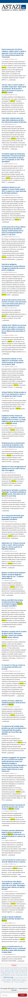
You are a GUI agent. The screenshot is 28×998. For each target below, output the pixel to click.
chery (13, 971)
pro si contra (22, 979)
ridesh (23, 972)
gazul (26, 970)
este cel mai (14, 981)
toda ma (12, 975)
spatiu (2, 967)
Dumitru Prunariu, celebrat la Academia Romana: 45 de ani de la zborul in (13, 703)
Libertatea (15, 59)
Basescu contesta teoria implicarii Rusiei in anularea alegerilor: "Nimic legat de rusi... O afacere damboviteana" (13, 575)
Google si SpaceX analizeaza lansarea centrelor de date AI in (13, 919)
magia (16, 968)
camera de (23, 975)
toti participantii (19, 977)
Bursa (14, 472)
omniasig (14, 980)
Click (14, 398)
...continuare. (12, 80)
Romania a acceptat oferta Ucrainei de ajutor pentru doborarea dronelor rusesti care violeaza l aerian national (14, 634)
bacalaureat (6, 974)
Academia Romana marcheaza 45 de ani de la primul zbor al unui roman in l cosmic (13, 807)
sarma (16, 972)
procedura (21, 981)
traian (21, 967)
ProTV (14, 954)
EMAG (14, 965)
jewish (12, 968)
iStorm (16, 988)
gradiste (20, 968)
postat (2, 971)
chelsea (7, 970)
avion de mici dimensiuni (12, 967)
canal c (2, 970)
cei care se (14, 974)
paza (22, 974)
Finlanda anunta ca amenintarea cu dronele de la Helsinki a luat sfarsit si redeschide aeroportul (13, 445)
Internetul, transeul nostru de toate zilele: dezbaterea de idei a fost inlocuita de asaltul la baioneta (14, 120)
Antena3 (14, 498)
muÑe (4, 979)
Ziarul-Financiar (16, 195)
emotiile (9, 979)
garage (22, 970)
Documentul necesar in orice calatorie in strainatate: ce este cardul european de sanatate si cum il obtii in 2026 (13, 361)
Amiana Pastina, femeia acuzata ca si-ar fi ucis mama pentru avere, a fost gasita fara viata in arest (14, 394)
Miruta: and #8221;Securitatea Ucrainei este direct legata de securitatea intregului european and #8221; (12, 603)
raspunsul (15, 979)
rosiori (2, 975)
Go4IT (14, 923)
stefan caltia (10, 972)
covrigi (17, 975)
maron (18, 970)
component (13, 970)
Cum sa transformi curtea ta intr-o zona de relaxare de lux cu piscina (14, 861)
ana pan (25, 968)
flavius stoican (19, 971)
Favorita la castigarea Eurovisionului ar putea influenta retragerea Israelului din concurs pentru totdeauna (13, 267)
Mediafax (15, 272)
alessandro (4, 972)
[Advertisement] (14, 28)
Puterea (14, 124)
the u (18, 974)
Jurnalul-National (16, 706)
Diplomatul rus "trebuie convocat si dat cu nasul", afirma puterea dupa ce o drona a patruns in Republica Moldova (13, 546)
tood (26, 971)
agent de (7, 975)
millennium (8, 971)
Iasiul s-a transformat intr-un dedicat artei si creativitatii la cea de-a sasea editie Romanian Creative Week (14, 949)
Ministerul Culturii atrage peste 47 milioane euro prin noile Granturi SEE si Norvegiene (14, 468)
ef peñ (19, 980)
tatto (20, 972)
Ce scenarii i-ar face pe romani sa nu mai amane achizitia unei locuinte (13, 667)
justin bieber (6, 968)
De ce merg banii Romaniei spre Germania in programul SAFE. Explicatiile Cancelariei (13, 517)
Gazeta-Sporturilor (17, 671)
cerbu (25, 974)
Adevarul (15, 551)
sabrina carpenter (6, 980)
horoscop (8, 977)
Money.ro (15, 773)
